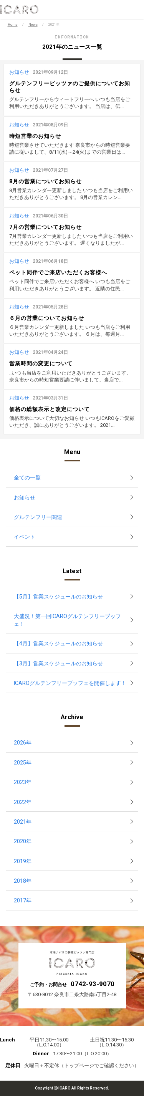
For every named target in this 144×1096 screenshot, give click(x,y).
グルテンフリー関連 (38, 517)
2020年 (22, 841)
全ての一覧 (27, 477)
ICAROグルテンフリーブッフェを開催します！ (70, 683)
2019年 (22, 861)
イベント (24, 537)
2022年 (22, 802)
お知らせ (24, 497)
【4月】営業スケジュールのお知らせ (58, 643)
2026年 (22, 743)
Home (13, 25)
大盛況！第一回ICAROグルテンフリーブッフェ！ (67, 620)
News (33, 25)
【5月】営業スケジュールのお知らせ (58, 597)
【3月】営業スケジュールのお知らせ (58, 663)
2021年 (22, 822)
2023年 (22, 782)
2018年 (22, 881)
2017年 (22, 900)
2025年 (22, 762)
